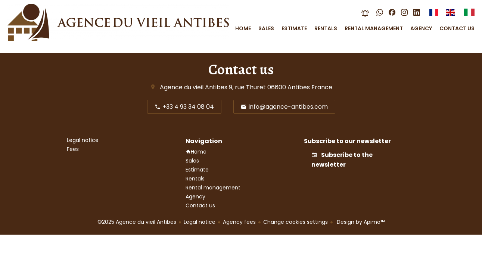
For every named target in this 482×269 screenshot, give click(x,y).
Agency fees (239, 222)
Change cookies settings (295, 222)
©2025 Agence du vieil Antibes (136, 222)
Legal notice (199, 222)
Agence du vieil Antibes (193, 87)
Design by (360, 222)
